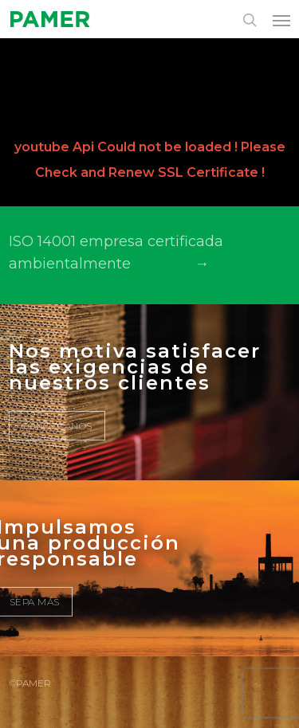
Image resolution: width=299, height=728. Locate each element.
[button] (281, 20)
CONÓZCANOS (57, 426)
